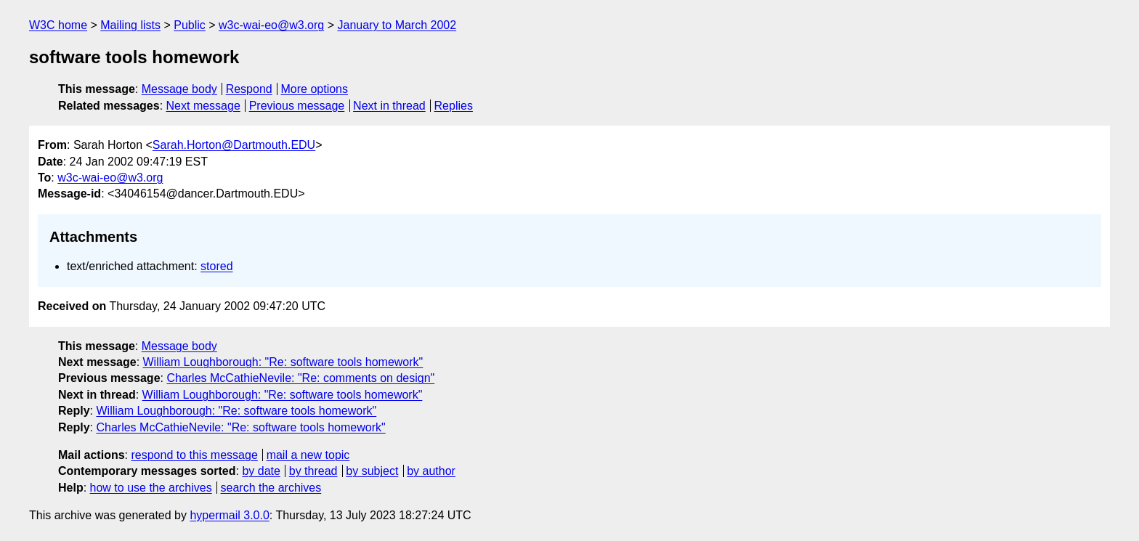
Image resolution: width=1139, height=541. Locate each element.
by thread (313, 471)
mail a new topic (308, 455)
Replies (453, 105)
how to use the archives (151, 487)
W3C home (58, 25)
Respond (249, 89)
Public (190, 25)
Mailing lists (130, 25)
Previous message (297, 105)
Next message (203, 105)
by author (431, 471)
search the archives (271, 487)
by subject (372, 471)
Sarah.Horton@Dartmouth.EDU (234, 145)
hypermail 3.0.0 (229, 515)
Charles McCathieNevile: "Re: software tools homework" (240, 427)
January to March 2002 (396, 25)
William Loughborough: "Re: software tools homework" (283, 362)
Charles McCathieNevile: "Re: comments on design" (300, 378)
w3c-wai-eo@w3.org (271, 25)
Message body (179, 89)
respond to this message (194, 455)
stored (216, 266)
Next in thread (389, 105)
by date (261, 471)
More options (315, 89)
